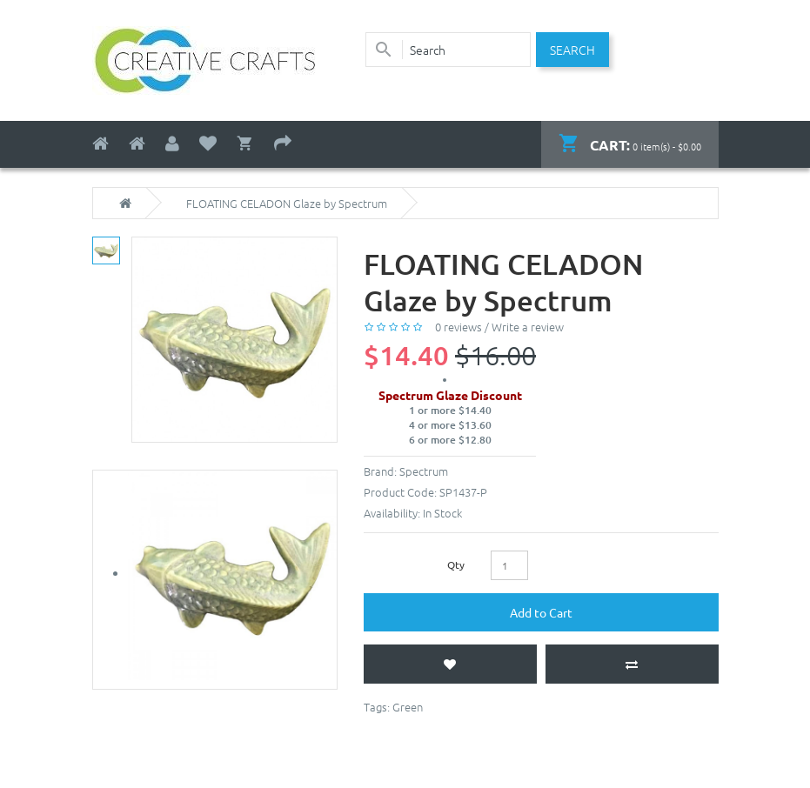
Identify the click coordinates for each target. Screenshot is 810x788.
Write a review (528, 326)
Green (407, 706)
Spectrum (423, 471)
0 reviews (458, 326)
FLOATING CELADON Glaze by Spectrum (286, 203)
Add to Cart (541, 612)
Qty (456, 564)
